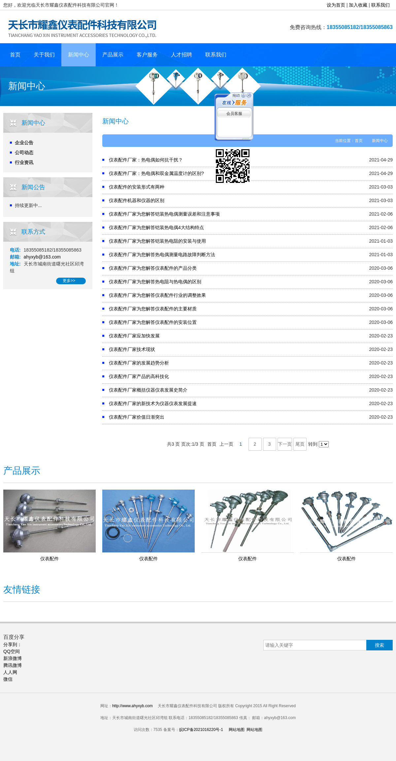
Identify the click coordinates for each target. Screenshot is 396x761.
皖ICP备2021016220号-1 (201, 729)
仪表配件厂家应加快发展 (134, 335)
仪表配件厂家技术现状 (132, 349)
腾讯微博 (12, 665)
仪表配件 (49, 558)
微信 (8, 679)
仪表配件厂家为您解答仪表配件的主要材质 (153, 308)
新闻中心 (78, 54)
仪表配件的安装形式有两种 (136, 187)
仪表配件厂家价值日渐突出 (136, 417)
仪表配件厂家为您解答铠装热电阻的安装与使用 (157, 241)
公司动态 (24, 152)
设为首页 (336, 5)
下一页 (285, 444)
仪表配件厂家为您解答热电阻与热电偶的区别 (155, 281)
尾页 (300, 444)
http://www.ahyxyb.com (132, 706)
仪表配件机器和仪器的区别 (136, 200)
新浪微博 (12, 658)
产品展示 (112, 54)
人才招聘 (181, 54)
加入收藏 (358, 5)
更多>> (69, 280)
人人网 (10, 672)
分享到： (12, 644)
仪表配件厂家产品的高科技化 (139, 376)
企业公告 (24, 142)
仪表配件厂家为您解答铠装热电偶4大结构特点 (156, 227)
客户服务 (147, 54)
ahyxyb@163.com (42, 256)
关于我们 (44, 54)
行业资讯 (24, 162)
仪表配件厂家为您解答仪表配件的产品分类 (153, 268)
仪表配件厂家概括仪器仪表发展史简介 (148, 390)
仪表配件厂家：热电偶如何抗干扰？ (146, 159)
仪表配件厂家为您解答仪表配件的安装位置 (153, 322)
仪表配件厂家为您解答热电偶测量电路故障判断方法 (162, 254)
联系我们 (380, 5)
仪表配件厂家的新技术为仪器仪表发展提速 (153, 403)
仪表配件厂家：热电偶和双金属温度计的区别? (156, 173)
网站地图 (237, 729)
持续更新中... (28, 205)
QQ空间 (11, 651)
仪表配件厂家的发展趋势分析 (139, 362)
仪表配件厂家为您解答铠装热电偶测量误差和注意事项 (164, 214)
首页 (15, 54)
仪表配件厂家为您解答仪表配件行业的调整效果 (157, 295)
